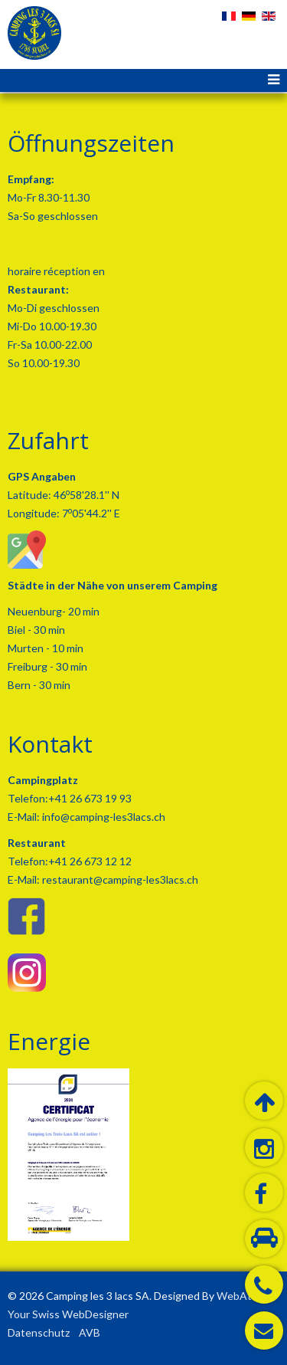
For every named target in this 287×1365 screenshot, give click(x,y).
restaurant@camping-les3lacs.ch (119, 879)
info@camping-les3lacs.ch (102, 816)
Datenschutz (39, 1332)
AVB (89, 1332)
